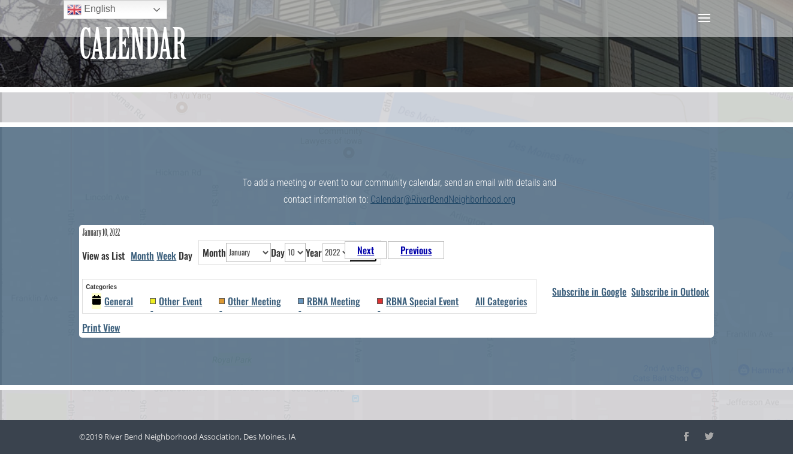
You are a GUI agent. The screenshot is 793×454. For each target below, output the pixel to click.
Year (314, 252)
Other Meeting (250, 301)
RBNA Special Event (418, 301)
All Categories (501, 301)
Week (166, 255)
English (91, 9)
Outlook (670, 291)
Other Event (176, 301)
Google (589, 291)
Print (101, 327)
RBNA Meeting (329, 301)
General (112, 301)
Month (142, 255)
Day (278, 252)
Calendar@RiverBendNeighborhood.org (442, 199)
